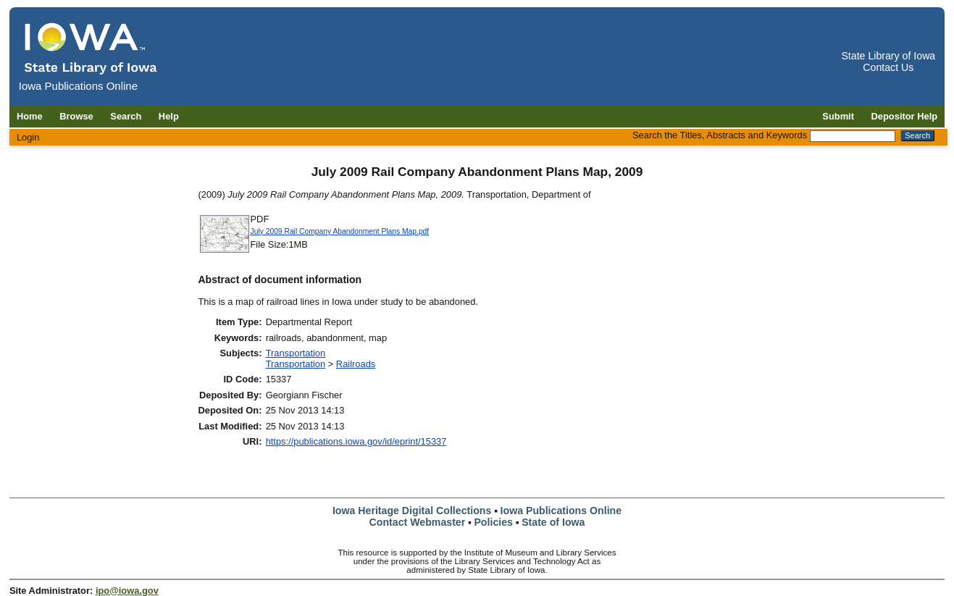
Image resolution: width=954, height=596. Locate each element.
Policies (493, 522)
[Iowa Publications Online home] (91, 48)
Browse (76, 116)
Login (28, 137)
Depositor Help (904, 116)
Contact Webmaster (417, 522)
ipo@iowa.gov (127, 590)
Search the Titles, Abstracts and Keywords (719, 135)
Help (169, 116)
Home (30, 116)
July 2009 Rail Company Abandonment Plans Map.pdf (340, 231)
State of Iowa (553, 522)
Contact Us (888, 67)
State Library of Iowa (888, 56)
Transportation (296, 353)
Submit (838, 116)
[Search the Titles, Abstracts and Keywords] (852, 136)
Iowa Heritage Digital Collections (411, 510)
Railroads (355, 363)
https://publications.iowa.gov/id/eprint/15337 (356, 441)
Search (125, 116)
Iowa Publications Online (561, 510)
